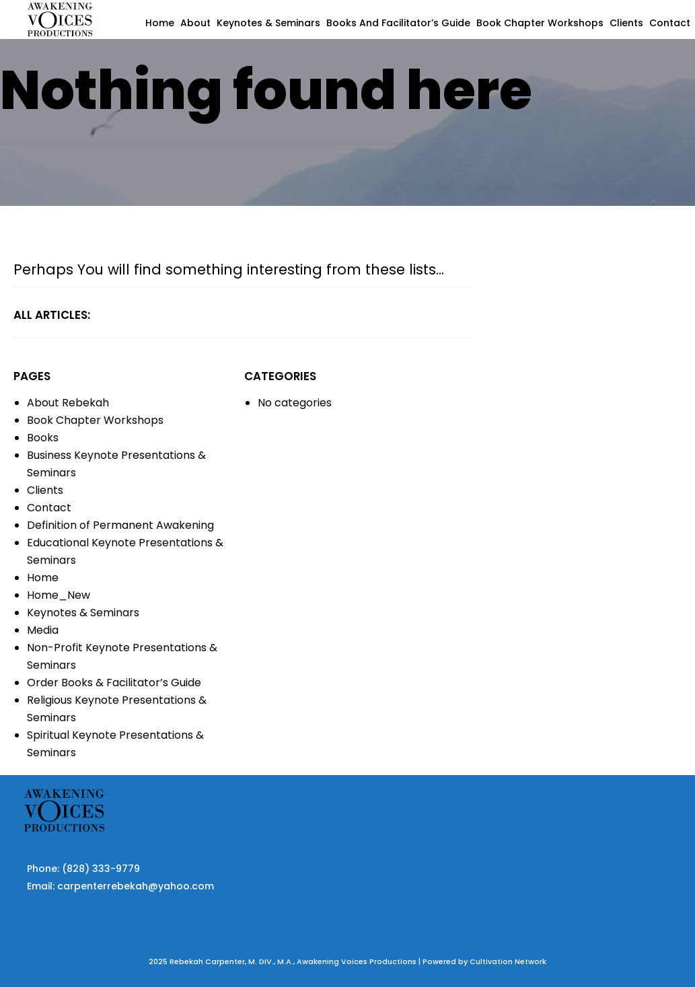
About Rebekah (68, 402)
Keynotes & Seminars (268, 23)
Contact (669, 23)
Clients (626, 23)
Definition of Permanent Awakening (120, 525)
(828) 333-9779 (101, 868)
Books (43, 437)
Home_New (58, 595)
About (195, 23)
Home (159, 23)
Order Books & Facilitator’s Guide (114, 682)
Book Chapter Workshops (539, 23)
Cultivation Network (508, 961)
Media (43, 630)
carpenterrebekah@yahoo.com (135, 886)
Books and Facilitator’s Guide (398, 23)
